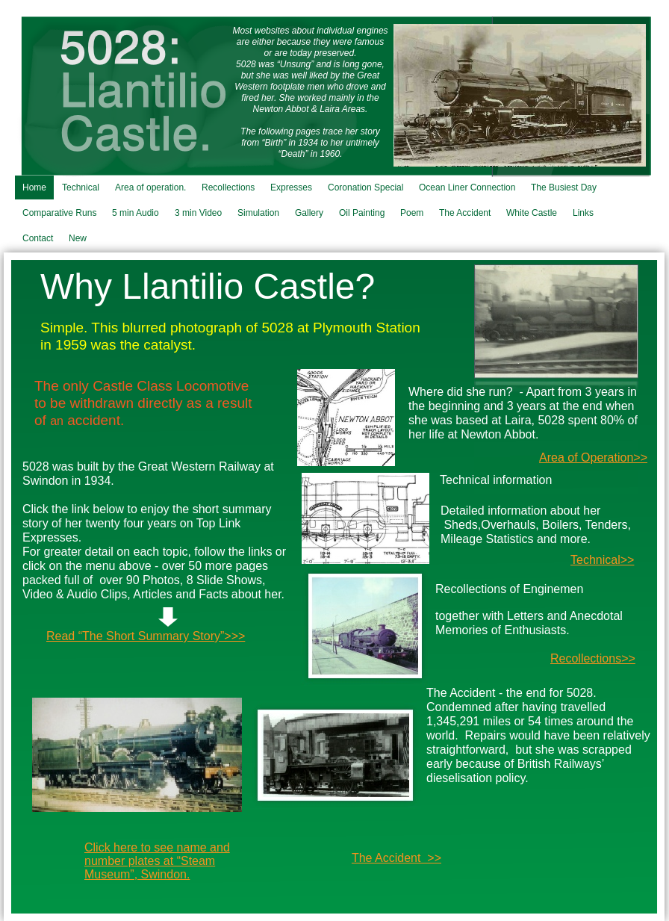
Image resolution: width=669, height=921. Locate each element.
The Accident (465, 213)
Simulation (258, 213)
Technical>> (602, 559)
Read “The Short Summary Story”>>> (145, 636)
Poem (411, 213)
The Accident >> (396, 858)
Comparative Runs (59, 213)
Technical (80, 187)
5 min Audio (135, 213)
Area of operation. (150, 187)
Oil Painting (362, 213)
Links (583, 213)
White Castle (531, 213)
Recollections (228, 187)
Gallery (309, 213)
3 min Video (198, 213)
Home (34, 187)
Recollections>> (592, 658)
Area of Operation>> (593, 457)
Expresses (291, 187)
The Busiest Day (564, 187)
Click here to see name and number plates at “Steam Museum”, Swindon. (157, 861)
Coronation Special (365, 187)
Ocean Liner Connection (467, 187)
